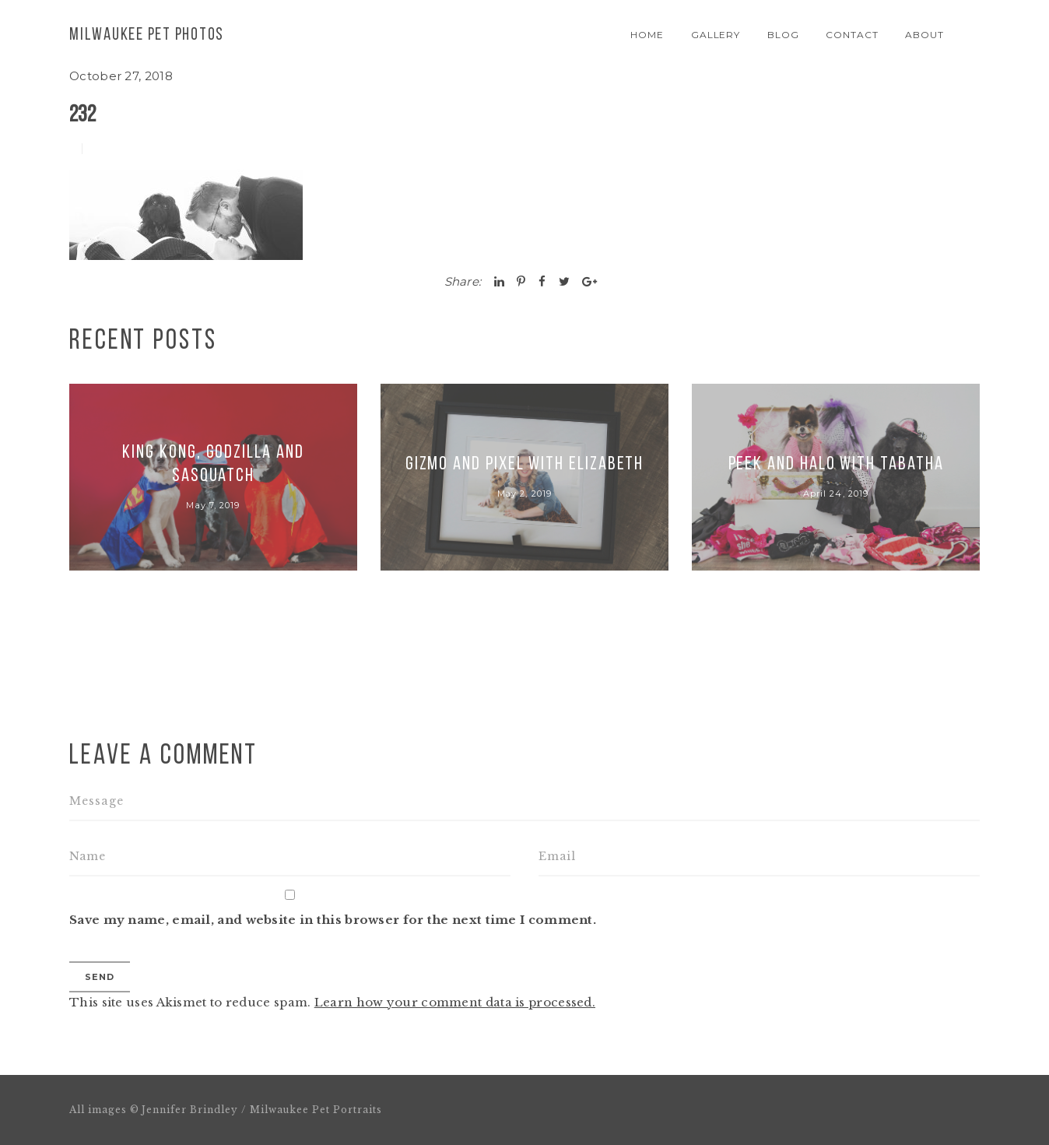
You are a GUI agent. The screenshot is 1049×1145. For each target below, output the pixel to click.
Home (647, 34)
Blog (783, 34)
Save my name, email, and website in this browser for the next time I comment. (332, 919)
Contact (852, 34)
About (924, 34)
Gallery (716, 34)
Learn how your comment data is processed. (454, 1002)
